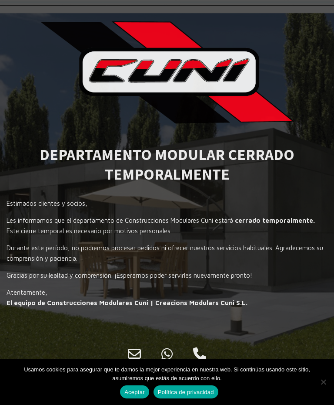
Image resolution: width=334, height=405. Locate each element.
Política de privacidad (186, 392)
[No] (323, 382)
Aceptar (134, 392)
